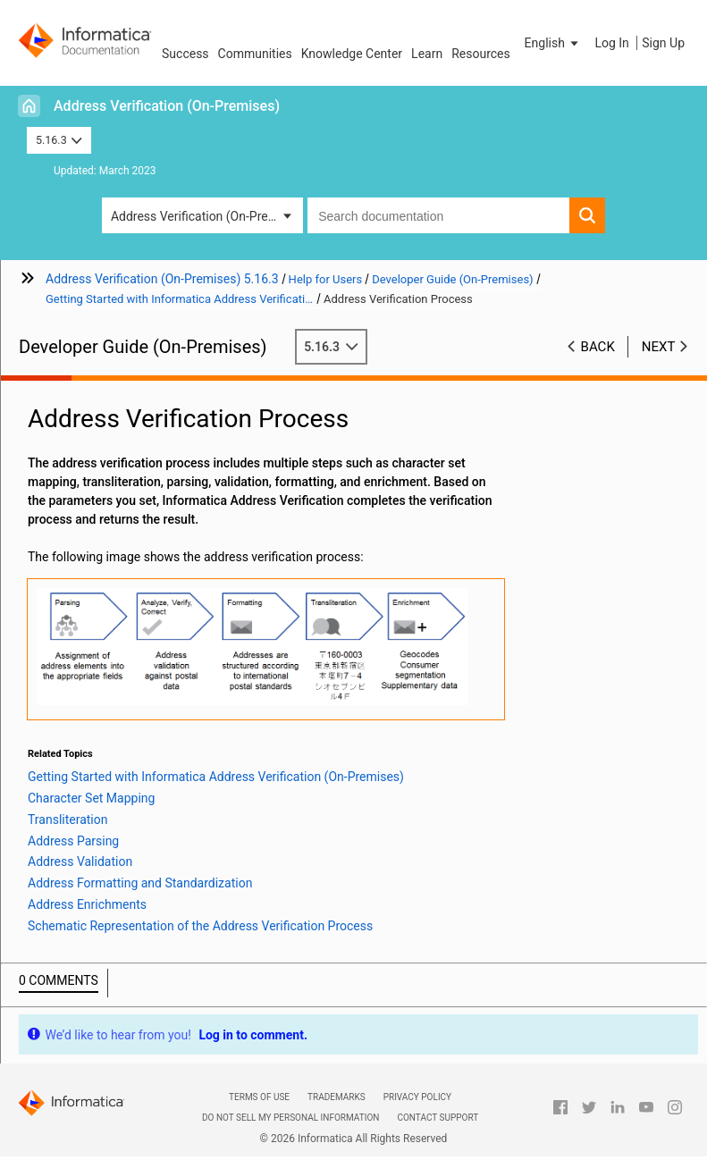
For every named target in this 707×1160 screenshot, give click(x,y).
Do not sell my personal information (290, 1117)
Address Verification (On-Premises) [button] (207, 216)
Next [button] (659, 347)
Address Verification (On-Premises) (167, 105)
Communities (255, 53)
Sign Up (663, 43)
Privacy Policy (417, 1097)
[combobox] (438, 215)
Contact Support (437, 1117)
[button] (553, 43)
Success (185, 53)
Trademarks (336, 1097)
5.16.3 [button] (59, 140)
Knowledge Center (351, 53)
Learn (426, 53)
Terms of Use (259, 1097)
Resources (480, 53)
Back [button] (598, 347)
